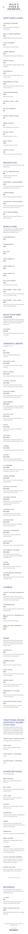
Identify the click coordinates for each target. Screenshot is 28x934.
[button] (4, 7)
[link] (14, 7)
